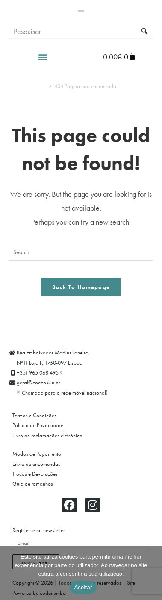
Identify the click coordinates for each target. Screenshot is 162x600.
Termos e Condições (34, 415)
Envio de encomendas (36, 464)
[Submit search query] (144, 15)
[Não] (151, 573)
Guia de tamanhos (32, 483)
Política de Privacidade (37, 425)
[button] (42, 40)
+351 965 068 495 (39, 372)
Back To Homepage (81, 287)
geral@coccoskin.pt (38, 382)
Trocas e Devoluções (35, 473)
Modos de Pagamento (36, 453)
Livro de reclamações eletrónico (47, 435)
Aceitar (83, 587)
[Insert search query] (81, 252)
